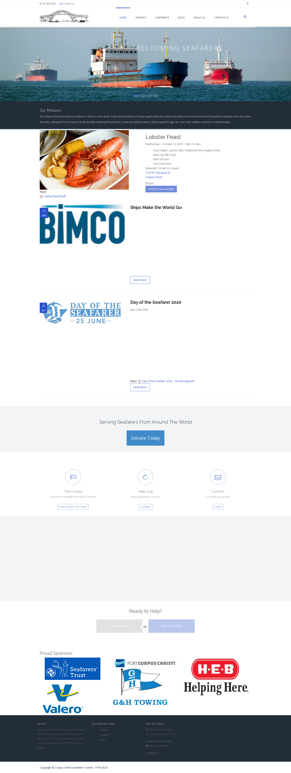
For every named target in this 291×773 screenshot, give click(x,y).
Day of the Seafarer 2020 (155, 302)
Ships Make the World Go (156, 207)
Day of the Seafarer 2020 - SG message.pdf (168, 381)
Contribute (162, 17)
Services (140, 17)
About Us (199, 17)
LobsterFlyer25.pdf (54, 196)
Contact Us (68, 3)
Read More (140, 280)
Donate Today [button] (145, 438)
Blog (181, 17)
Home (123, 17)
